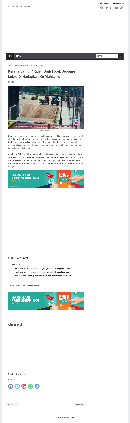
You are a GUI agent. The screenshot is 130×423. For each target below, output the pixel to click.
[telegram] (37, 386)
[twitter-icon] (107, 8)
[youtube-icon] (117, 8)
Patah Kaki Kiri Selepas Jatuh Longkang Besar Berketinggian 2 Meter (42, 268)
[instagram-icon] (112, 8)
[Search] (107, 56)
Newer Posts (12, 404)
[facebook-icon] (102, 8)
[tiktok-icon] (121, 8)
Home (8, 6)
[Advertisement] (65, 30)
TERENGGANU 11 (68, 418)
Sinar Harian (22, 258)
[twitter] (17, 386)
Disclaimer (17, 6)
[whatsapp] (30, 386)
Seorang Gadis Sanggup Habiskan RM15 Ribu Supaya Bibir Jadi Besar (43, 276)
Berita (18, 56)
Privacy (27, 6)
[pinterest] (23, 386)
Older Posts (80, 404)
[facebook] (10, 386)
